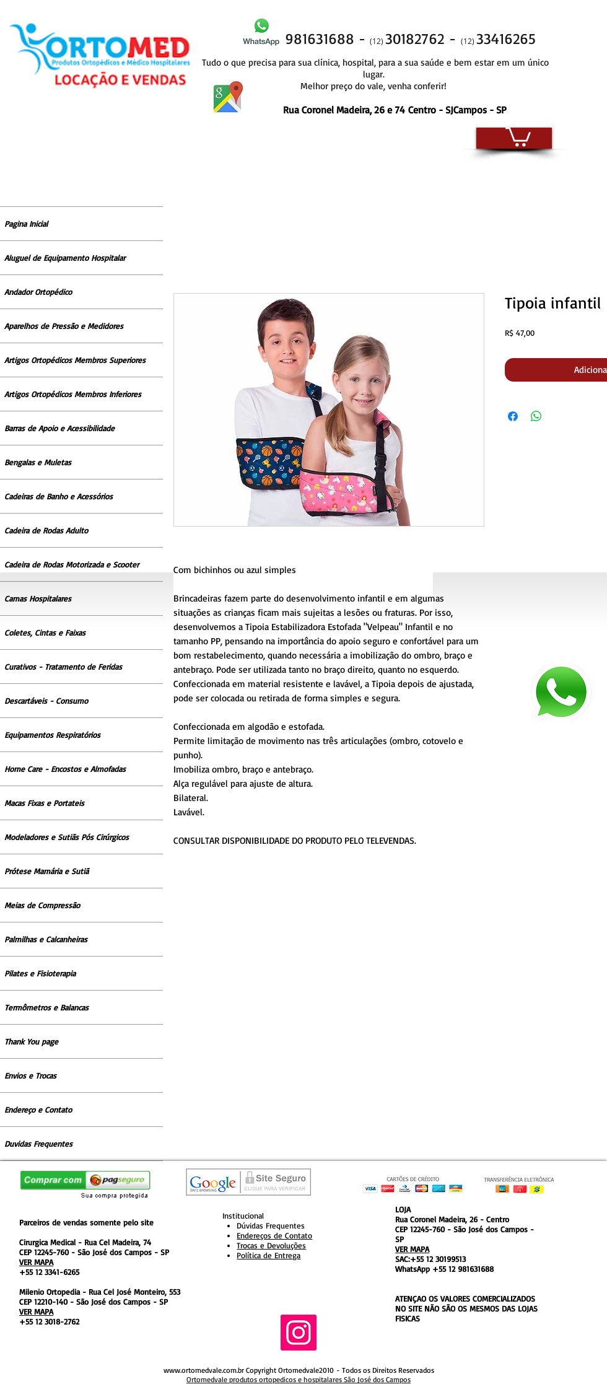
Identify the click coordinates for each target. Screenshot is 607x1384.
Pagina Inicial (26, 224)
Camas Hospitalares (37, 598)
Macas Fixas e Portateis (44, 803)
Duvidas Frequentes (38, 1144)
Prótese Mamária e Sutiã (46, 871)
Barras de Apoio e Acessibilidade (59, 428)
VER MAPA (36, 1262)
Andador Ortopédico (38, 292)
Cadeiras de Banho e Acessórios (58, 496)
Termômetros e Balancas (46, 1007)
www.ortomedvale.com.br (204, 1370)
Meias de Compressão (42, 905)
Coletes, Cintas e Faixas (44, 632)
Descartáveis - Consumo (46, 701)
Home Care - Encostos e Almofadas (65, 769)
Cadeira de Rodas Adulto (46, 530)
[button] (518, 135)
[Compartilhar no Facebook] (512, 416)
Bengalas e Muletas (37, 462)
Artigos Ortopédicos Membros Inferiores (72, 394)
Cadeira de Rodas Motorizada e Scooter (71, 564)
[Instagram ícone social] (299, 1333)
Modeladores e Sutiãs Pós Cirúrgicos (66, 837)
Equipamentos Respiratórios (52, 735)
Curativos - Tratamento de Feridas (63, 667)
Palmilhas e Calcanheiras (45, 939)
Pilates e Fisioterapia (40, 973)
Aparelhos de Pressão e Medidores (63, 326)
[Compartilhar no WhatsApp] (536, 416)
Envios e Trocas (30, 1075)
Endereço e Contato (38, 1110)
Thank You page (31, 1041)
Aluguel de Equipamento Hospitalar (64, 258)
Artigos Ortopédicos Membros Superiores (75, 360)
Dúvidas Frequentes (271, 1225)
